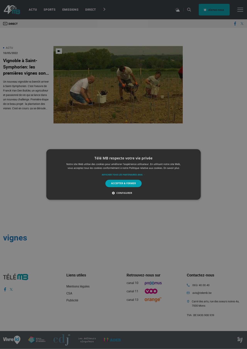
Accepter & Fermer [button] (123, 183)
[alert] (123, 174)
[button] (123, 174)
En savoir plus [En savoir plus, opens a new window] (171, 168)
